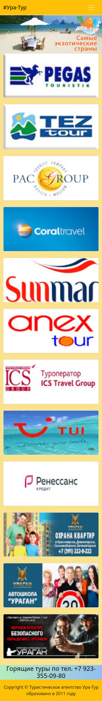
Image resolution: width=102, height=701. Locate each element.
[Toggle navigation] (91, 7)
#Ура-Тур (15, 7)
